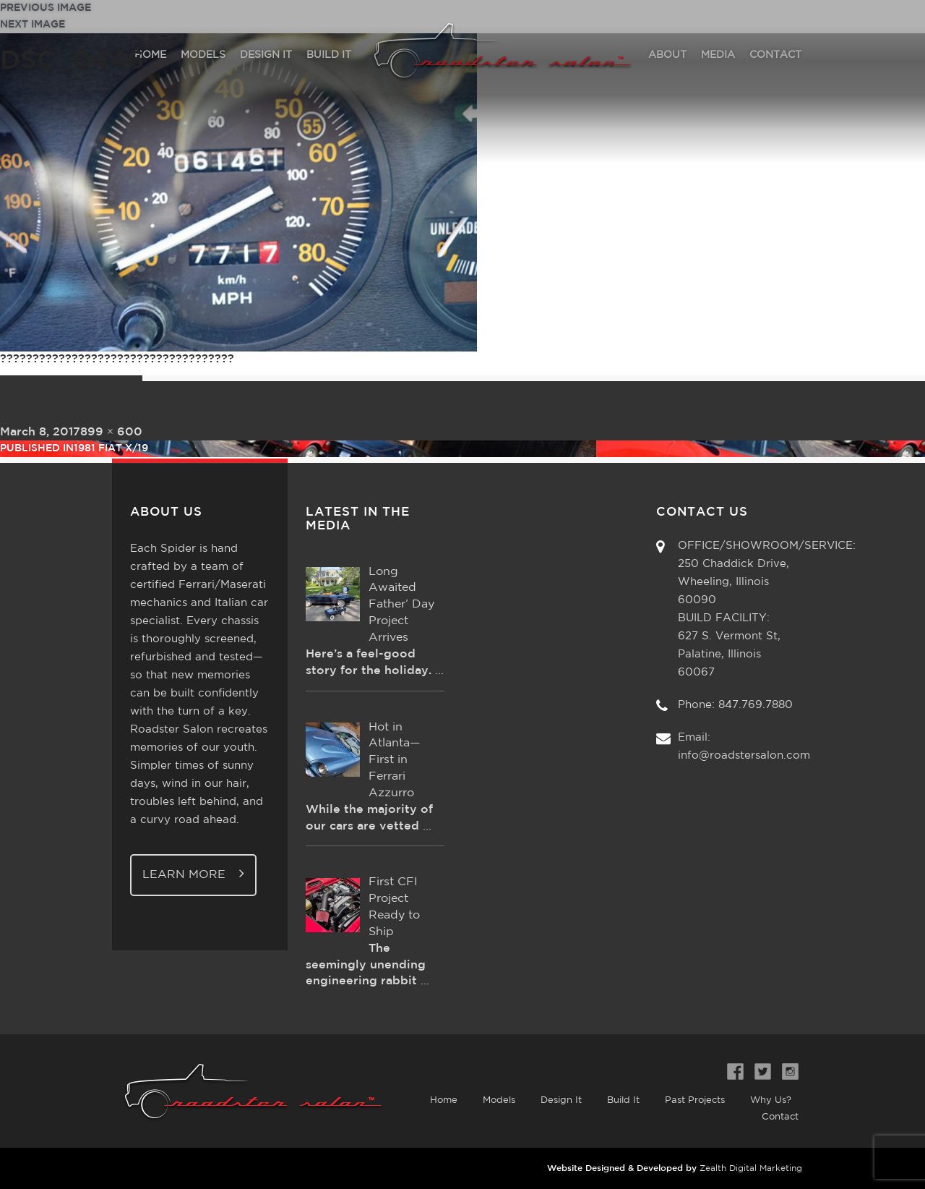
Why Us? (770, 1100)
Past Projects (695, 1100)
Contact (780, 1117)
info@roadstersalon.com (744, 755)
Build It (623, 1100)
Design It (561, 1100)
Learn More (193, 873)
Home (443, 1100)
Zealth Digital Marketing (751, 1168)
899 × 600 (111, 432)
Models (499, 1100)
